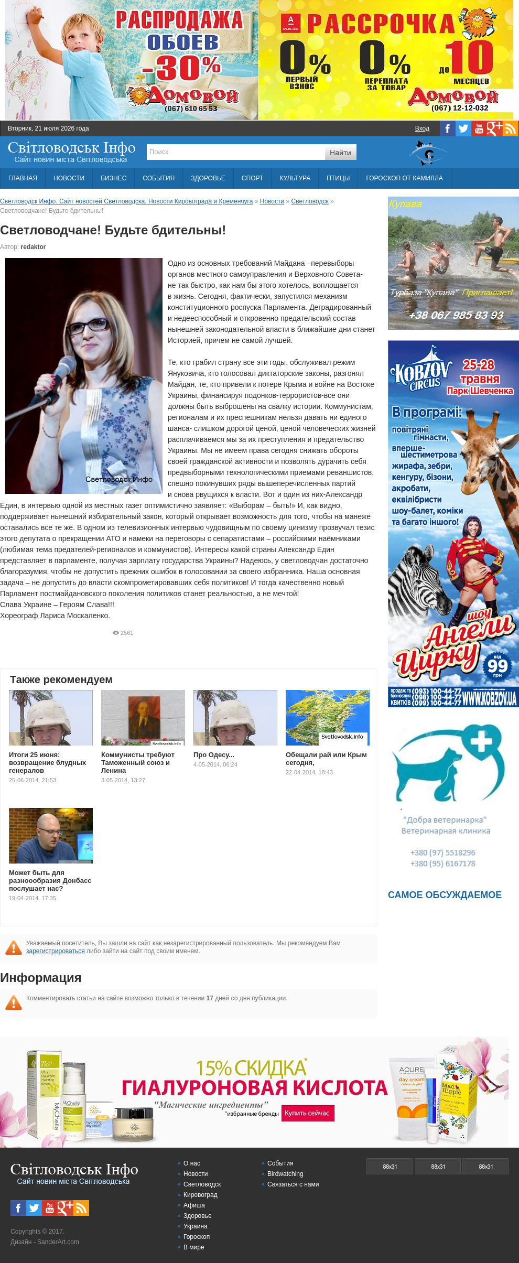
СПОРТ (252, 178)
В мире (193, 1247)
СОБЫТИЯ (159, 178)
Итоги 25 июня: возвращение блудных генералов (47, 762)
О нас (191, 1163)
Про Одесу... (213, 755)
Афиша (194, 1205)
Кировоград (200, 1195)
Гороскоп (196, 1236)
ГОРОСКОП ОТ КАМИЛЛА (404, 178)
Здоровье (197, 1215)
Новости (195, 1174)
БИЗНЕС (113, 178)
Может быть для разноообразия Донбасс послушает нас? (50, 880)
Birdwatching (285, 1174)
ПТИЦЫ (338, 178)
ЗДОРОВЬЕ (208, 178)
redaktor (33, 247)
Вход (422, 128)
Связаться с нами (293, 1184)
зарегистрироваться (55, 951)
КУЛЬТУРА (294, 178)
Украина (195, 1226)
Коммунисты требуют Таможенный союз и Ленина (138, 762)
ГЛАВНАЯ (22, 178)
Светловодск (202, 1184)
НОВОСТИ (68, 178)
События (280, 1163)
